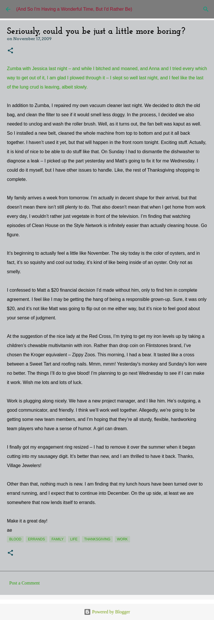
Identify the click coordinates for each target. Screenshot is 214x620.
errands (36, 539)
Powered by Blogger (107, 611)
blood (15, 539)
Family (58, 539)
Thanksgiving (97, 539)
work (122, 539)
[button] (10, 51)
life (74, 539)
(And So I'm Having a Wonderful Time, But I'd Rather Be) (74, 9)
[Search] (205, 9)
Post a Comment (24, 582)
